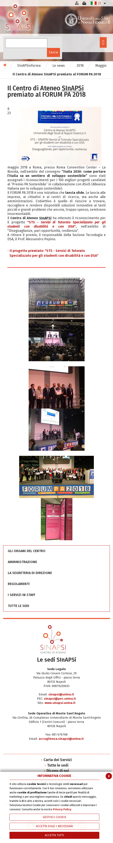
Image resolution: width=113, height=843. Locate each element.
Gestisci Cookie (54, 817)
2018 (80, 66)
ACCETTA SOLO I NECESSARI (54, 826)
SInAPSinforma (29, 66)
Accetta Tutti (54, 835)
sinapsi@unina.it (61, 694)
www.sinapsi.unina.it (60, 703)
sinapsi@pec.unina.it (60, 698)
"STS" (56, 224)
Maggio (100, 66)
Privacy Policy (62, 809)
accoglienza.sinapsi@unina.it (61, 739)
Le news (58, 66)
